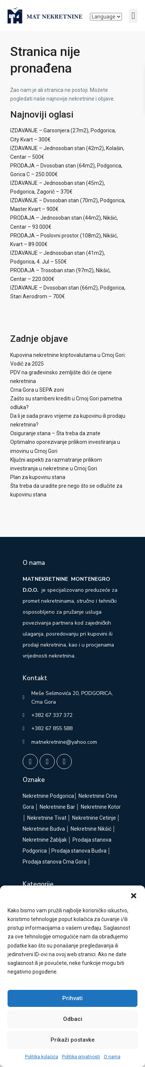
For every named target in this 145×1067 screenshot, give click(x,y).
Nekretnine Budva (44, 829)
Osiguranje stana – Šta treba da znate (55, 433)
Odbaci (72, 1019)
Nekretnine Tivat (46, 818)
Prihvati (72, 998)
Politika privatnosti (81, 1056)
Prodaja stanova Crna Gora (54, 862)
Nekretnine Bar (57, 807)
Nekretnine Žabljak (45, 840)
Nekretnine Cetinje (94, 818)
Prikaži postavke (73, 1039)
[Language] (106, 16)
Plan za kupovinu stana (37, 477)
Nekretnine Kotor (101, 807)
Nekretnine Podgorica (48, 796)
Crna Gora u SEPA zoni (37, 390)
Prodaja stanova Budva (78, 851)
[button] (133, 895)
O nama (112, 1056)
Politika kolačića (41, 1056)
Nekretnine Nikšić (91, 829)
